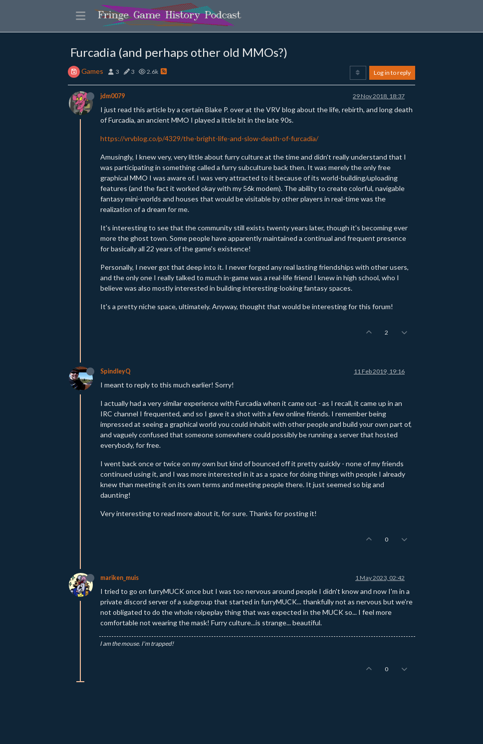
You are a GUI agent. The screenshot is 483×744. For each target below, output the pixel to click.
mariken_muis (119, 577)
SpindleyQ (115, 371)
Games (92, 71)
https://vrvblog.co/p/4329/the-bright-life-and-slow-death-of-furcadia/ (209, 138)
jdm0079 (112, 96)
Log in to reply (392, 72)
